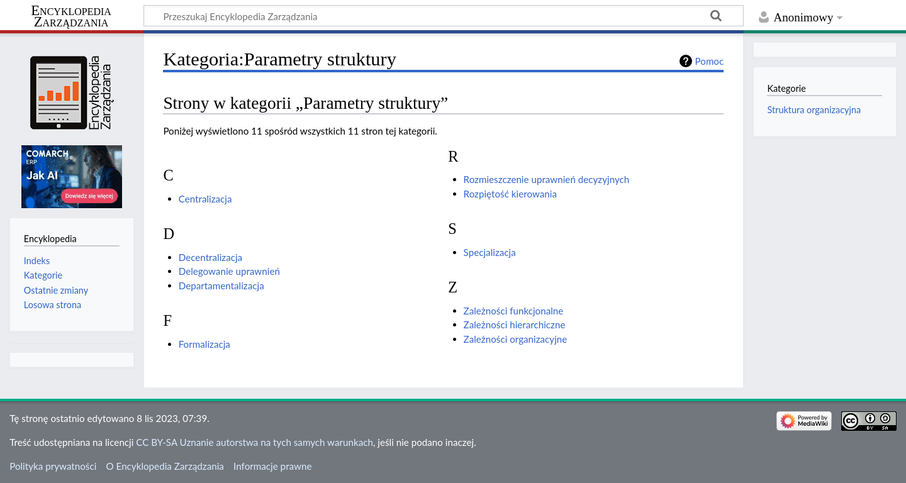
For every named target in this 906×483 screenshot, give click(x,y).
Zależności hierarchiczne (515, 324)
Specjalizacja (490, 252)
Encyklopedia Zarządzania (71, 16)
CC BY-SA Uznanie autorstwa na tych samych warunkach (254, 442)
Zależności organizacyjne (516, 339)
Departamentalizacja (221, 285)
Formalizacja (204, 344)
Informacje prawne (272, 466)
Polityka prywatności (52, 466)
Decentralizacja (210, 257)
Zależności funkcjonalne (514, 310)
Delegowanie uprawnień (229, 271)
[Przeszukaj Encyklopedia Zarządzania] (443, 16)
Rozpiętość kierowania (510, 193)
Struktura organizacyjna (814, 109)
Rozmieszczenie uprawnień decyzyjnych (547, 179)
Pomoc (709, 61)
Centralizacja (205, 198)
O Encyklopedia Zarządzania (165, 466)
